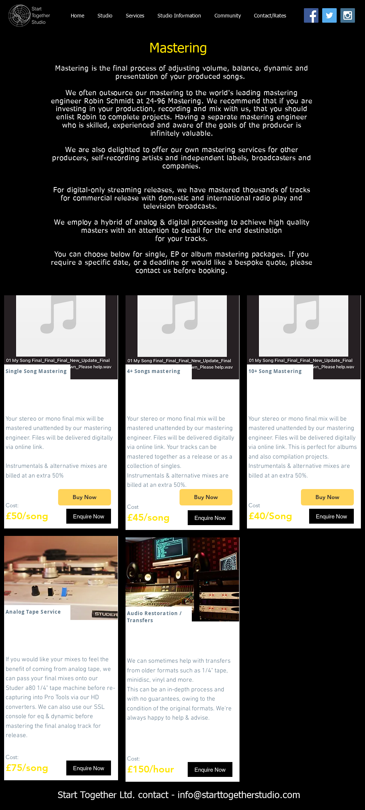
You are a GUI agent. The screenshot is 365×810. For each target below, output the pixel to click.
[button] (179, 16)
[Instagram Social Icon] (347, 15)
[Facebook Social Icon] (311, 15)
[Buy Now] (84, 497)
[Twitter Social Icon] (329, 15)
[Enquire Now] (88, 516)
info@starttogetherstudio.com (239, 795)
